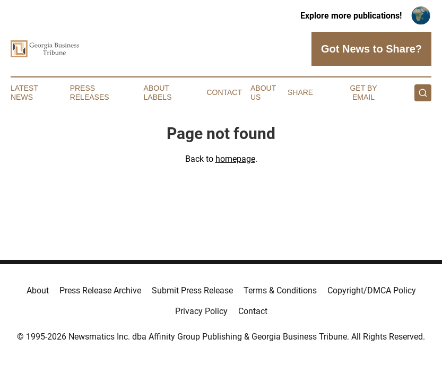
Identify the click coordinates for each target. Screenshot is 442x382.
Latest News (24, 92)
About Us (263, 92)
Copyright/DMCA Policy (371, 290)
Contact (224, 92)
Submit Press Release (192, 290)
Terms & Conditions (280, 290)
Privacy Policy (201, 311)
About (38, 290)
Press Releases (89, 92)
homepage (235, 159)
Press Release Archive (100, 290)
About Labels (158, 92)
